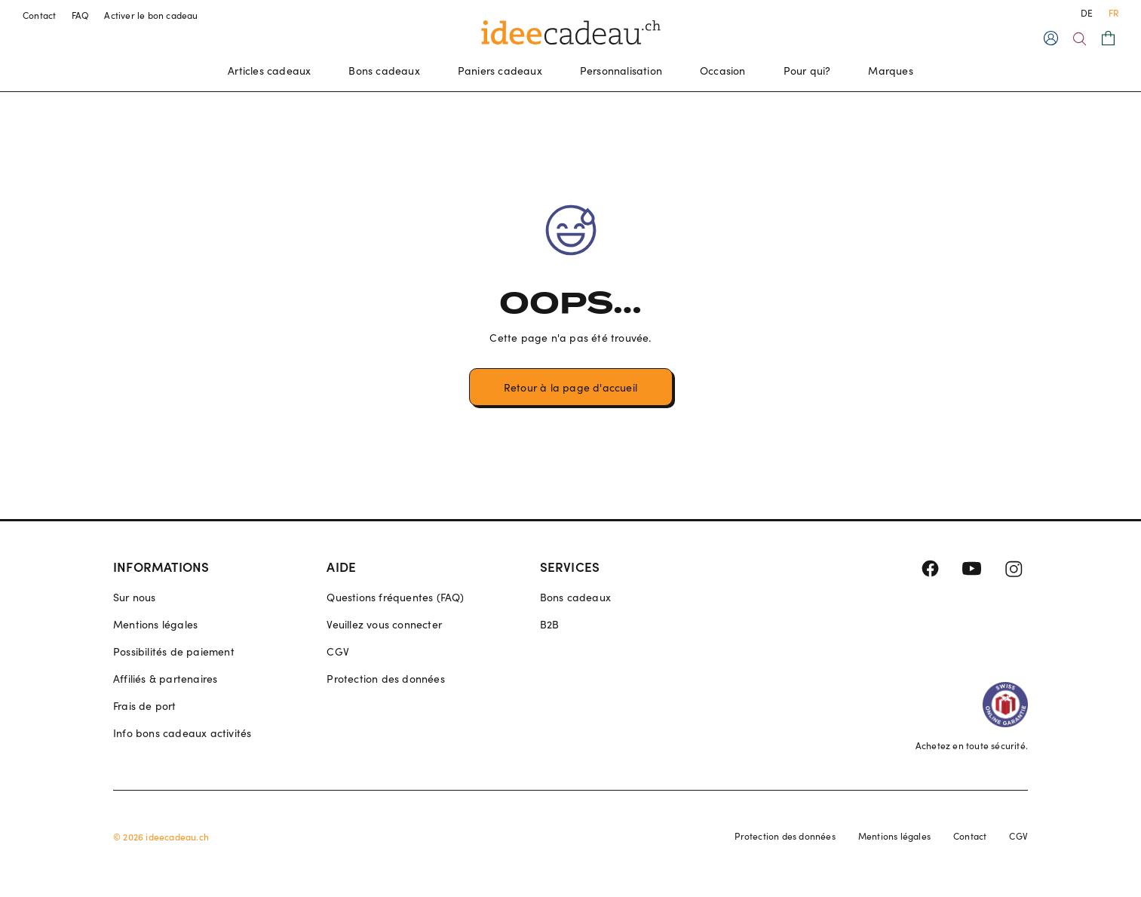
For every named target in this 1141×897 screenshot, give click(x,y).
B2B (550, 624)
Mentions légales (155, 624)
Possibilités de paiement (174, 651)
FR (1113, 13)
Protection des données (385, 678)
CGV (338, 651)
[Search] (1079, 39)
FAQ (81, 15)
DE (1087, 13)
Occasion (723, 70)
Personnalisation (621, 70)
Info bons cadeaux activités (182, 733)
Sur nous (134, 597)
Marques (890, 70)
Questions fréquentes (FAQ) (395, 597)
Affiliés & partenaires (165, 678)
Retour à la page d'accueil (570, 387)
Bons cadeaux (383, 70)
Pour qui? (807, 70)
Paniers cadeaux (500, 70)
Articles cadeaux (269, 70)
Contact (40, 15)
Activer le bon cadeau (151, 15)
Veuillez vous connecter (384, 624)
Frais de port (144, 706)
